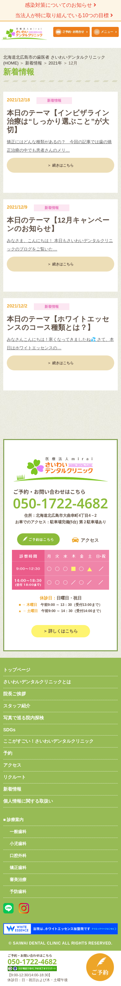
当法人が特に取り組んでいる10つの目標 (64, 15)
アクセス (90, 540)
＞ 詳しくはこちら (60, 631)
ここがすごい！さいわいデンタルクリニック (48, 741)
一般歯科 (18, 831)
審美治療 (18, 879)
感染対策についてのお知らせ (60, 5)
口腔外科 (18, 855)
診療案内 (15, 819)
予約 (7, 753)
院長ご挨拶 (14, 693)
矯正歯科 (18, 867)
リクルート (14, 777)
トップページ (16, 669)
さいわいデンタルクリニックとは (37, 681)
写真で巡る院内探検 (23, 717)
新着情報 (12, 789)
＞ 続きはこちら (60, 165)
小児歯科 (18, 843)
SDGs (9, 729)
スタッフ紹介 (16, 705)
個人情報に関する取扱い (28, 801)
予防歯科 (18, 891)
